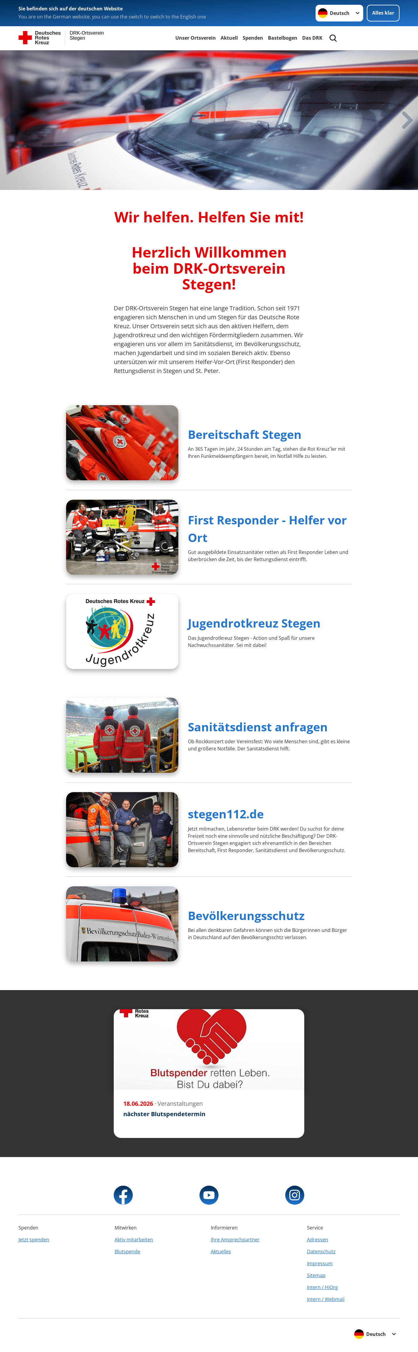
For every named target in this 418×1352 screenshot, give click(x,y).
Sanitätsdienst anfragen (258, 727)
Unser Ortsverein (195, 38)
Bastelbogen (282, 38)
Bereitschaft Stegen (245, 434)
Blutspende (127, 1251)
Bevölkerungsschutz (246, 915)
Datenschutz (321, 1251)
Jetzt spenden (33, 1239)
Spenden (253, 38)
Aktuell (229, 38)
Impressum (320, 1263)
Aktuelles (221, 1251)
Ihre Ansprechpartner (235, 1239)
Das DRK (312, 38)
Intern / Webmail (325, 1299)
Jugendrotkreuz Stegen (254, 623)
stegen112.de (226, 814)
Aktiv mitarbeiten (134, 1239)
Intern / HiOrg (322, 1287)
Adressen (317, 1239)
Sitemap (316, 1275)
